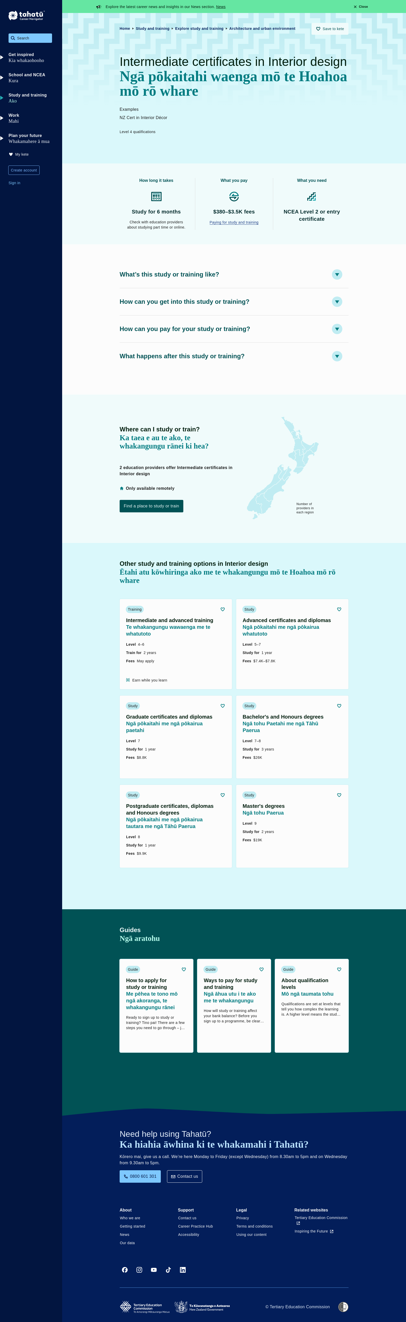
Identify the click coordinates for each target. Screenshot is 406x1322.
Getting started (132, 1226)
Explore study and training (199, 28)
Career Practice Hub (195, 1226)
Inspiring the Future (314, 1231)
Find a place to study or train (151, 506)
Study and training (153, 28)
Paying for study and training (233, 222)
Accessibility (188, 1235)
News (221, 7)
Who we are (130, 1218)
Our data (127, 1243)
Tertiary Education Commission (321, 1220)
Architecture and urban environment (262, 28)
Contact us (184, 1176)
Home (125, 28)
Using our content (251, 1235)
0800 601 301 (140, 1176)
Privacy (242, 1218)
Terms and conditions (254, 1226)
